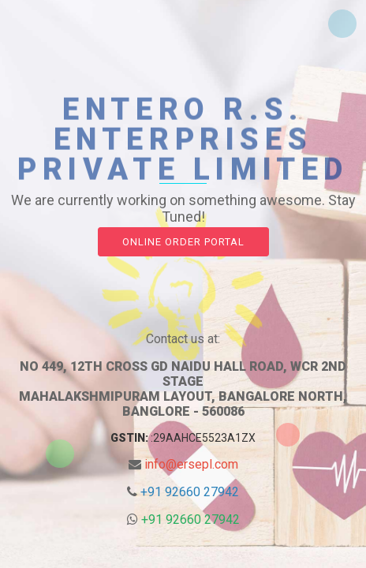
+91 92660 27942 (189, 491)
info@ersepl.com (191, 464)
